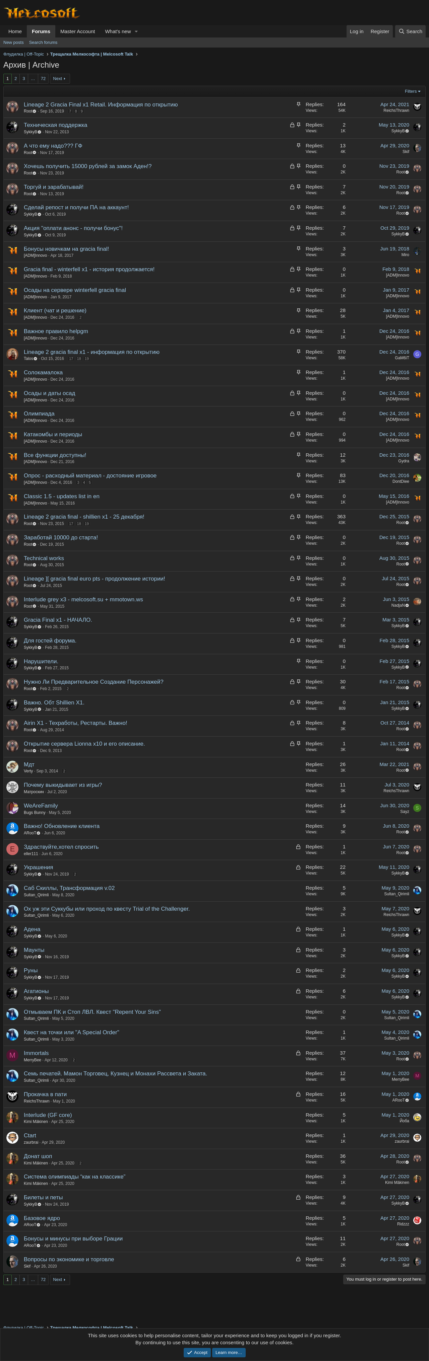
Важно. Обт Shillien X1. (54, 702)
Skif (406, 151)
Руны (31, 970)
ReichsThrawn (396, 110)
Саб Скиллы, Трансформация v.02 (69, 888)
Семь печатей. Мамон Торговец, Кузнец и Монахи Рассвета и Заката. (115, 1073)
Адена (32, 929)
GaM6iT (402, 358)
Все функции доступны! (55, 455)
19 (87, 359)
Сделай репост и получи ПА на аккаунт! (76, 207)
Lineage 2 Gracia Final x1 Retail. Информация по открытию (101, 104)
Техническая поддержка (55, 125)
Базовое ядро (42, 1218)
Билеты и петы (43, 1197)
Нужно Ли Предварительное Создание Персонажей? (94, 682)
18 (79, 359)
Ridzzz (403, 1224)
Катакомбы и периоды (53, 434)
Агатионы (36, 991)
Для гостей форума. (50, 640)
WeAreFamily (41, 806)
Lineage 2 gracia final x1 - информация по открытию (92, 352)
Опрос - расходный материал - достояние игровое (90, 475)
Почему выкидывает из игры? (63, 785)
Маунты (34, 950)
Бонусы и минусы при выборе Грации (73, 1238)
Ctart (30, 1135)
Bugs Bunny (35, 812)
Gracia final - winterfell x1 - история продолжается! (89, 269)
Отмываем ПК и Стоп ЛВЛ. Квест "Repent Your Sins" (92, 1012)
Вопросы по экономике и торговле (69, 1259)
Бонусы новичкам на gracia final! (66, 249)
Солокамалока (43, 372)
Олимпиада (39, 413)
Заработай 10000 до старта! (61, 537)
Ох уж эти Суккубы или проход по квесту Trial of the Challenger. (107, 909)
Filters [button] (411, 91)
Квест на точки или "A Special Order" (71, 1032)
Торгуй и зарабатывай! (53, 187)
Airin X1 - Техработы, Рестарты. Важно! (75, 723)
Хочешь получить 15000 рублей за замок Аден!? (88, 166)
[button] (136, 31)
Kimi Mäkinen (36, 1121)
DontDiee (400, 481)
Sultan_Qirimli (36, 895)
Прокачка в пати (45, 1094)
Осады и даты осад (49, 393)
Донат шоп (38, 1156)
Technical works (44, 558)
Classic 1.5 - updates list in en (62, 496)
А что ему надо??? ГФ (53, 146)
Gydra (403, 461)
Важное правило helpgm (56, 331)
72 (43, 78)
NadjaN (400, 605)
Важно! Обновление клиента (62, 826)
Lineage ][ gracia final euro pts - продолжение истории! (94, 579)
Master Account (77, 31)
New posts (13, 42)
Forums (41, 31)
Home (15, 31)
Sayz (404, 811)
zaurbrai (31, 1142)
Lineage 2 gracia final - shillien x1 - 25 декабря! (84, 517)
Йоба (404, 1121)
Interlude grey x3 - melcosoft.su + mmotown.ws (83, 599)
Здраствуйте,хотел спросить (61, 847)
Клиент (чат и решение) (55, 310)
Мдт (29, 764)
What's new (118, 31)
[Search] (410, 31)
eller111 (31, 853)
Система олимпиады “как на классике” (74, 1177)
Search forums (43, 42)
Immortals (36, 1053)
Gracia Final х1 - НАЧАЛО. (58, 620)
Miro (405, 254)
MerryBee (32, 1060)
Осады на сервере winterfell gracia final (75, 290)
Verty (28, 771)
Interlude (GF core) (48, 1115)
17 (71, 359)
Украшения (38, 867)
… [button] (33, 78)
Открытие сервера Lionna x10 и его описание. (84, 744)
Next (57, 78)
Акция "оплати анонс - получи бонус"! (73, 228)
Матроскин (34, 791)
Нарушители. (41, 661)
